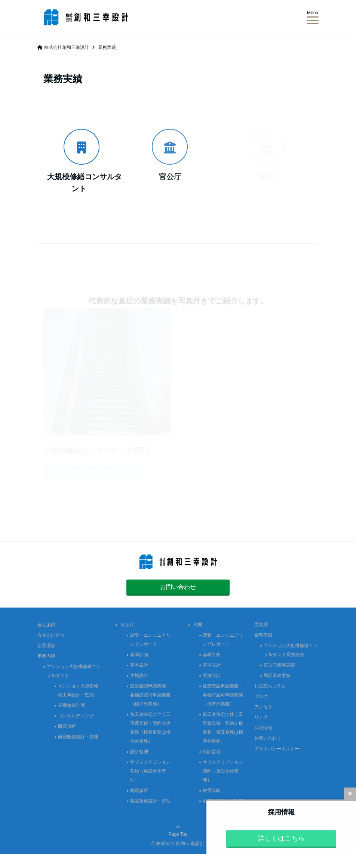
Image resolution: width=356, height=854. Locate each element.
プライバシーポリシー (276, 748)
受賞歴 (261, 624)
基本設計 (139, 665)
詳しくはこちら (281, 838)
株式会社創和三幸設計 (180, 843)
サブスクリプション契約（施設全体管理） (150, 771)
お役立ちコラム (270, 686)
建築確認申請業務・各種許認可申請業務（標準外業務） (150, 695)
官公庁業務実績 (279, 665)
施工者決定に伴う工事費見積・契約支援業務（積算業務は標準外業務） (150, 728)
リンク (261, 717)
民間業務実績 (277, 675)
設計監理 (139, 751)
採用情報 (263, 727)
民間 (197, 624)
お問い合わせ (178, 587)
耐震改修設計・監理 (78, 736)
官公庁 (127, 624)
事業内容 (46, 656)
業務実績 (263, 635)
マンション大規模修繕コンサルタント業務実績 (290, 650)
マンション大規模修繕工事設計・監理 (78, 690)
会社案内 (46, 624)
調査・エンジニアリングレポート (150, 640)
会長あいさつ (50, 635)
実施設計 (139, 675)
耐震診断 (67, 726)
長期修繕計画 (71, 705)
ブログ (261, 696)
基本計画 (139, 654)
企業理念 (46, 645)
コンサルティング (76, 715)
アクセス (263, 706)
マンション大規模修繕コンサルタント (74, 671)
